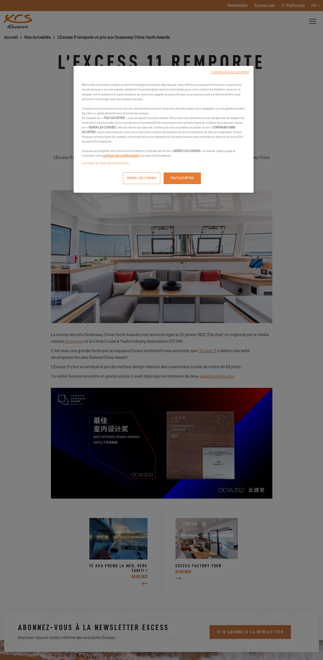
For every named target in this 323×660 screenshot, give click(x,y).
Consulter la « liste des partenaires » (106, 163)
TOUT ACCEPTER (181, 178)
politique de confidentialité (121, 155)
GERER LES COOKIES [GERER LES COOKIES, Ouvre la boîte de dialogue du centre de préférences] (142, 178)
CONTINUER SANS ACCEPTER (230, 72)
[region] (164, 129)
